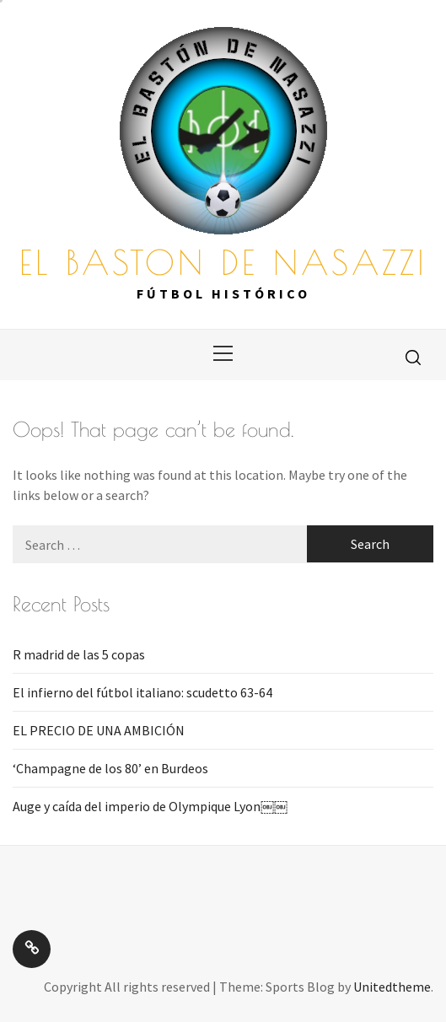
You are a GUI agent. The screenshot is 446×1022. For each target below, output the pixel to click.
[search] (413, 356)
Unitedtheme (392, 986)
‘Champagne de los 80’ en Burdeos (110, 768)
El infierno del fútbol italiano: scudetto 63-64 (142, 692)
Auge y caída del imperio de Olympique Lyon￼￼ (150, 806)
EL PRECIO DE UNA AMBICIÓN (99, 730)
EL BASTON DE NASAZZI (223, 262)
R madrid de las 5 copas (79, 654)
